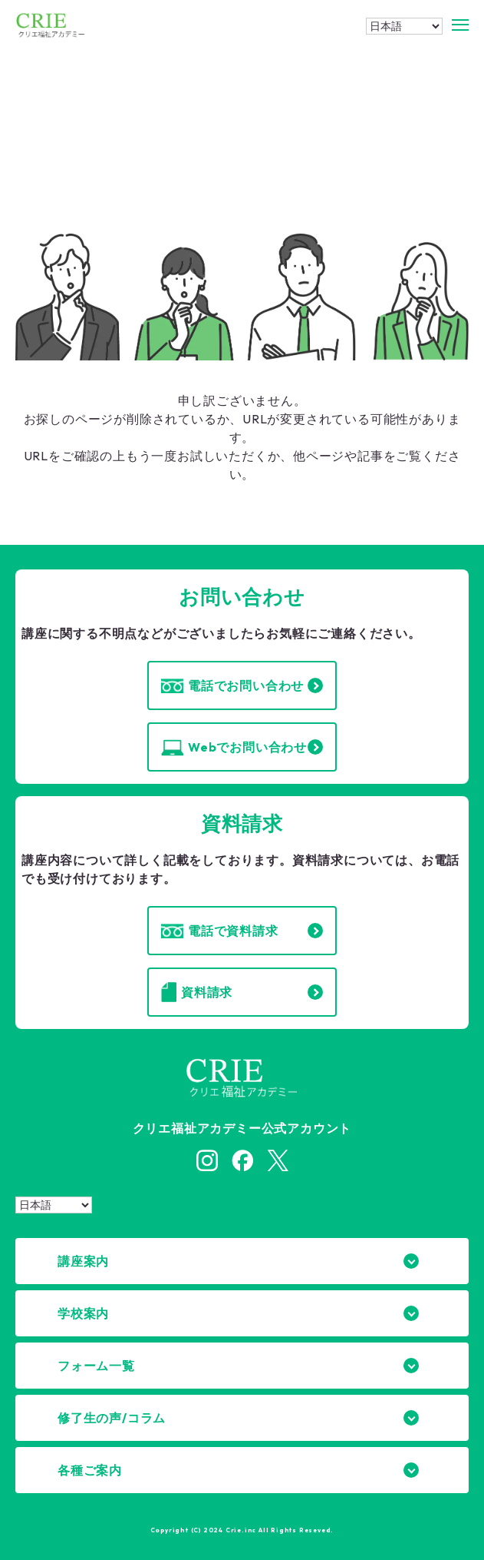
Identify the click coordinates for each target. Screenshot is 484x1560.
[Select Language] (404, 26)
